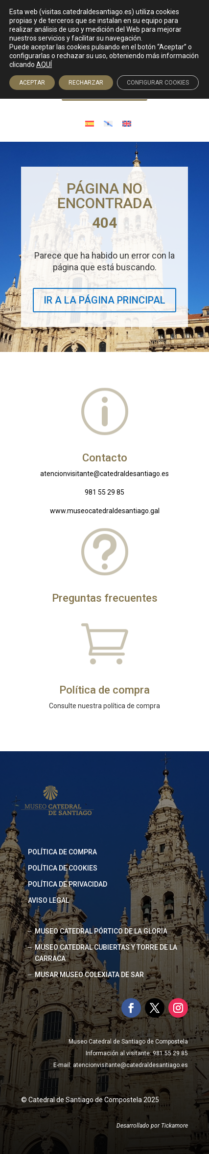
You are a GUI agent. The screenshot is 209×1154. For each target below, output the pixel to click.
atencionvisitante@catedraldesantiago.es (104, 474)
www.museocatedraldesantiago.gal (105, 511)
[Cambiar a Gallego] (108, 123)
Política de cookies (62, 868)
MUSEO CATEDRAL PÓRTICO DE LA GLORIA (101, 931)
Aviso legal (48, 900)
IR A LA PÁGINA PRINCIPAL (104, 300)
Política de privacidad (67, 884)
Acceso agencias (109, 91)
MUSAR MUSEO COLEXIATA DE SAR (89, 975)
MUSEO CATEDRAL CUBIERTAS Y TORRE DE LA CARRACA (106, 953)
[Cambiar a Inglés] (126, 123)
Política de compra (62, 852)
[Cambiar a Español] (89, 123)
